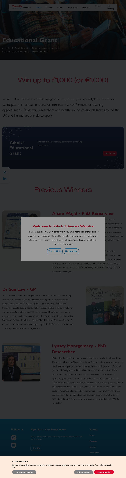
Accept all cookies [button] (104, 472)
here (13, 467)
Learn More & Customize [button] (24, 472)
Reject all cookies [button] (83, 472)
